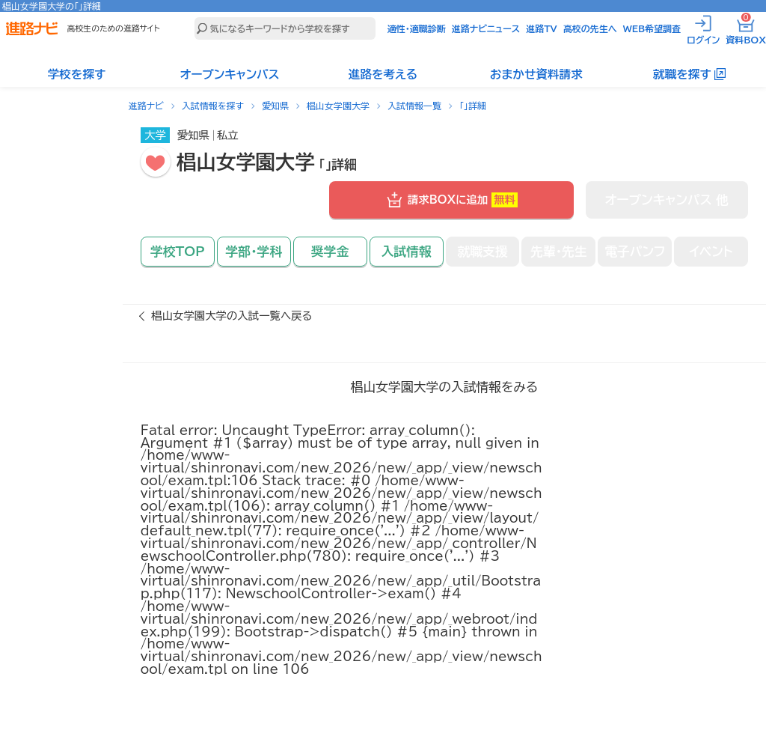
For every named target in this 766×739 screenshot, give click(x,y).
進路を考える (383, 74)
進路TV (541, 28)
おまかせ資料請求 (536, 74)
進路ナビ (146, 105)
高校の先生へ (590, 28)
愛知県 (275, 105)
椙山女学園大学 (338, 105)
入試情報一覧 (414, 105)
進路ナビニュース (486, 28)
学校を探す (77, 74)
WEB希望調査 (652, 28)
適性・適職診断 (416, 28)
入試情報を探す (213, 105)
